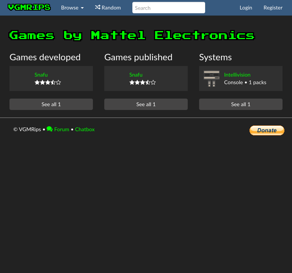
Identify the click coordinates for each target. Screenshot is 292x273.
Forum (58, 129)
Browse (72, 7)
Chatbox (85, 129)
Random (108, 7)
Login (246, 7)
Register (273, 7)
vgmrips (29, 8)
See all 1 (51, 104)
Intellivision (237, 74)
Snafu (41, 74)
